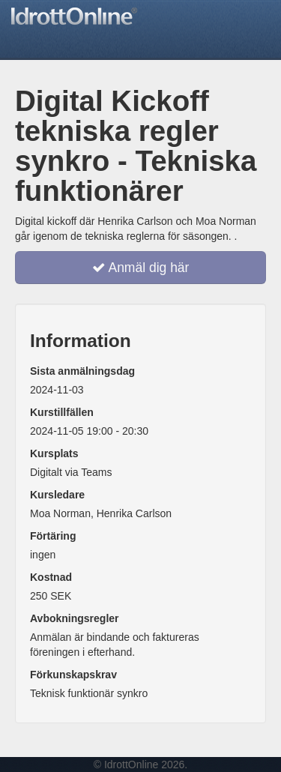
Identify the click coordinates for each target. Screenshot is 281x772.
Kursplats (54, 453)
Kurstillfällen (62, 412)
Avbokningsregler (74, 618)
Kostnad (51, 577)
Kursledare (57, 495)
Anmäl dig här (141, 267)
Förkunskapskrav (73, 675)
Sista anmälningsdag (82, 371)
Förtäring (53, 536)
